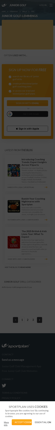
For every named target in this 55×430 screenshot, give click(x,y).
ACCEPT (23, 422)
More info (6, 423)
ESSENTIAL (43, 422)
